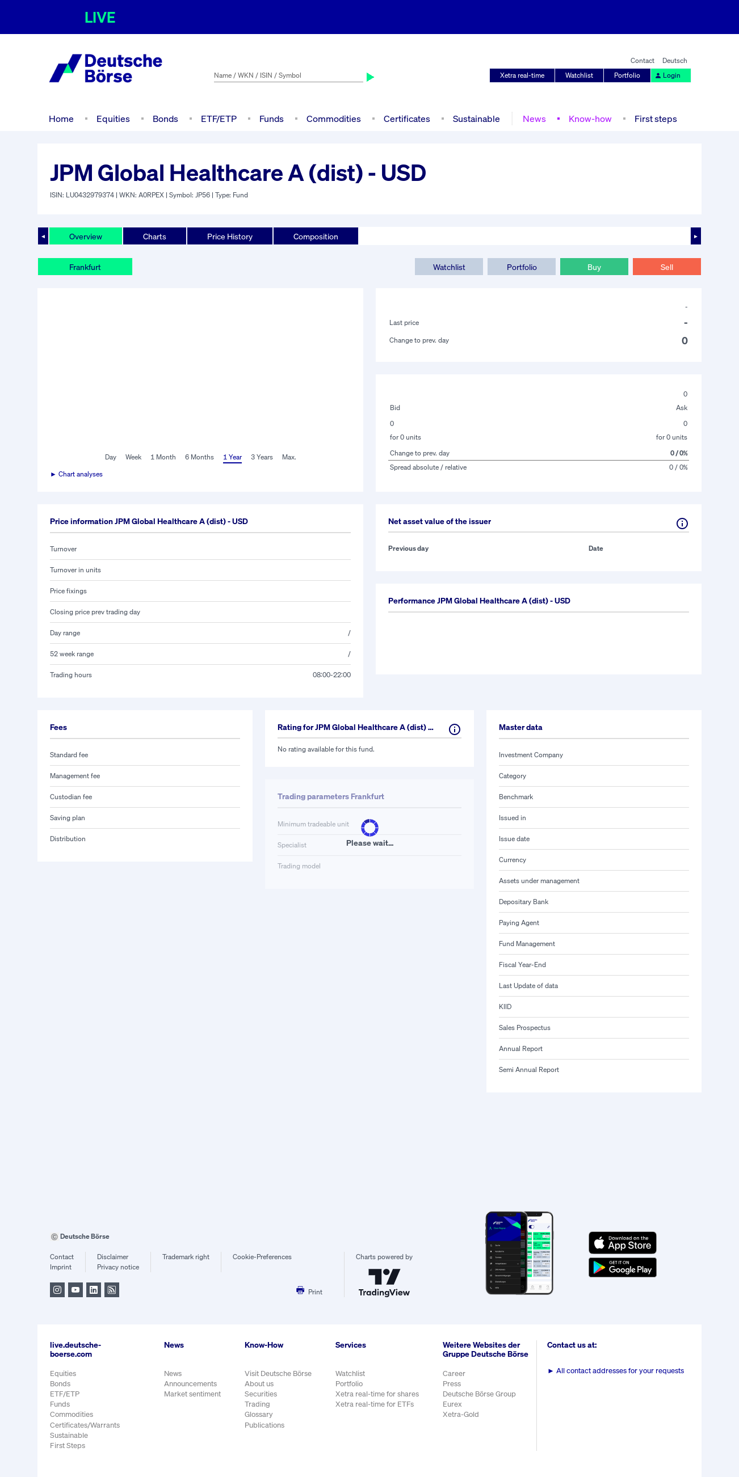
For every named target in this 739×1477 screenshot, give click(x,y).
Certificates (407, 118)
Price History (230, 236)
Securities (261, 1394)
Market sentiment (192, 1394)
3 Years (262, 457)
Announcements (190, 1384)
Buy (594, 266)
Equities (113, 118)
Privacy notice (118, 1267)
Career (454, 1373)
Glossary (259, 1414)
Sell (667, 266)
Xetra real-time (522, 75)
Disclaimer (112, 1256)
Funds (271, 118)
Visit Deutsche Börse (278, 1373)
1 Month (163, 457)
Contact (642, 60)
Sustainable (476, 118)
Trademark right (185, 1256)
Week (133, 457)
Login (667, 75)
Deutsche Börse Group (479, 1394)
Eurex (452, 1404)
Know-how (590, 118)
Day (110, 457)
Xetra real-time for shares (377, 1394)
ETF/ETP (219, 118)
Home (61, 118)
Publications (264, 1425)
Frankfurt (85, 266)
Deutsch (674, 60)
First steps (656, 118)
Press (452, 1384)
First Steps (67, 1445)
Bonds (165, 118)
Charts (154, 236)
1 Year (232, 457)
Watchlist (579, 75)
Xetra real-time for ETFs (374, 1404)
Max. (289, 457)
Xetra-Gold (461, 1414)
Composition (315, 236)
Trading (257, 1404)
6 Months (199, 457)
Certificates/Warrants (85, 1425)
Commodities (333, 118)
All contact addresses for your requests (615, 1370)
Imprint (61, 1267)
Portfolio (627, 75)
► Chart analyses (76, 474)
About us (259, 1384)
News (534, 118)
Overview (85, 236)
